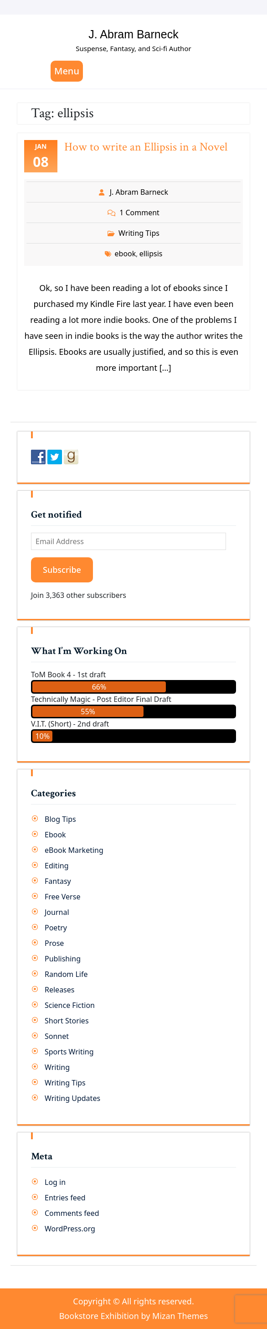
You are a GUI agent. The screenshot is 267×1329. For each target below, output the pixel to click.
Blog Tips (60, 819)
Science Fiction (70, 1005)
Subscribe (62, 569)
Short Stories (67, 1021)
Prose (54, 943)
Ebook (55, 835)
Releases (59, 990)
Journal (57, 912)
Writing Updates (72, 1098)
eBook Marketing (74, 850)
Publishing (63, 959)
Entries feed (65, 1198)
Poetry (56, 928)
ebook (125, 254)
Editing (57, 866)
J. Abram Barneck (133, 34)
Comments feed (72, 1213)
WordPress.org (70, 1229)
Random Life (66, 974)
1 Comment (139, 213)
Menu (66, 71)
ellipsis (151, 254)
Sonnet (57, 1036)
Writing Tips (138, 233)
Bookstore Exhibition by (133, 1315)
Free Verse (62, 897)
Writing (57, 1067)
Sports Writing (69, 1052)
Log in (55, 1182)
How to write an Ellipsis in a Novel (145, 147)
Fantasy (58, 881)
